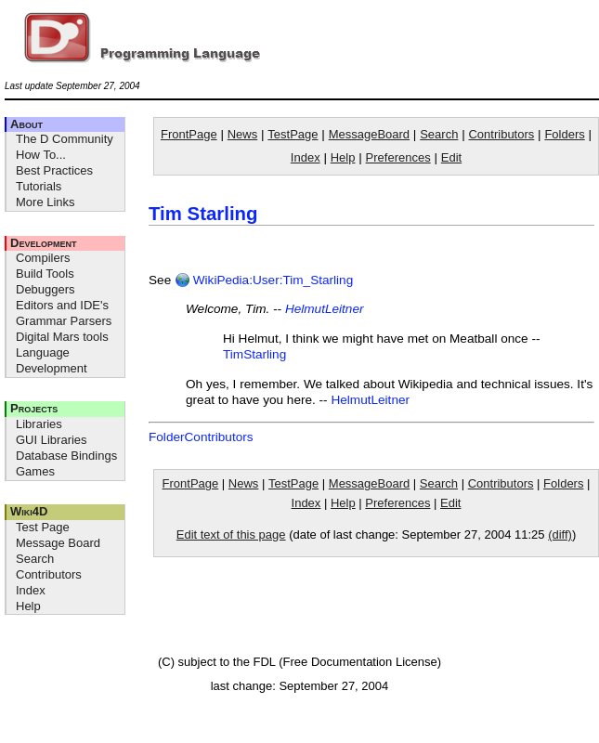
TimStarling (254, 354)
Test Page (43, 527)
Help (28, 606)
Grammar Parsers (63, 321)
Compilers (43, 258)
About (26, 124)
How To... (41, 155)
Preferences (398, 157)
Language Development (51, 360)
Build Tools (45, 273)
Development (43, 243)
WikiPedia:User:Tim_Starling (264, 280)
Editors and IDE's (62, 305)
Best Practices (54, 170)
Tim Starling (203, 213)
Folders (564, 134)
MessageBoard (369, 134)
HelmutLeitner (324, 309)
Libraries (39, 424)
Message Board (58, 543)
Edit (451, 157)
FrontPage (189, 134)
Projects (34, 408)
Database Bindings (66, 456)
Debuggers (45, 289)
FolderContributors (201, 437)
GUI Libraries (51, 440)
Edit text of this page (231, 534)
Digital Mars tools (62, 337)
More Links (45, 202)
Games (35, 471)
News (243, 134)
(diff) (560, 534)
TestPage (292, 134)
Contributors (49, 574)
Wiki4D (28, 511)
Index (31, 590)
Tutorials (38, 186)
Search (35, 559)
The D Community (64, 139)
